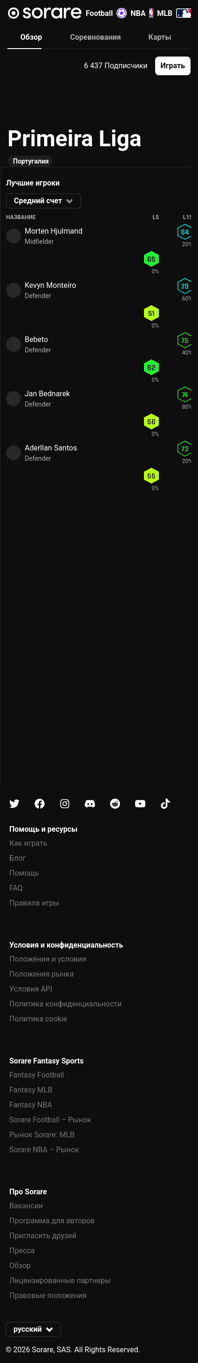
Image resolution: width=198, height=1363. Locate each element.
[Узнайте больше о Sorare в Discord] (90, 804)
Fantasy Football (36, 1074)
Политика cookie (38, 1018)
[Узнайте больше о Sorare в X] (14, 804)
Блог (17, 858)
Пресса (21, 1250)
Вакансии (26, 1205)
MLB (175, 13)
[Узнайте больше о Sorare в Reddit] (115, 804)
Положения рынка (41, 974)
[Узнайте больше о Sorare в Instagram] (65, 804)
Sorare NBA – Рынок (44, 1149)
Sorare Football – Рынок (50, 1119)
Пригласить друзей (42, 1235)
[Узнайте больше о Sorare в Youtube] (140, 804)
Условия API (30, 989)
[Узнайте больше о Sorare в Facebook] (39, 804)
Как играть (28, 843)
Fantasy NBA (30, 1104)
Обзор (20, 1265)
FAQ (16, 888)
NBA (141, 13)
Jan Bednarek (47, 393)
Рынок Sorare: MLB (42, 1134)
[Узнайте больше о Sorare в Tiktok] (165, 804)
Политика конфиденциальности (65, 1003)
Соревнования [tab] (95, 37)
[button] (173, 66)
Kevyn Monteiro (50, 285)
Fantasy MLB (30, 1089)
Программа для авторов (52, 1220)
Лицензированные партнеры (60, 1280)
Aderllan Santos (51, 447)
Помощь (24, 873)
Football (106, 13)
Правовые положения (48, 1295)
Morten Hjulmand (53, 231)
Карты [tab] (160, 37)
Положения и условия (47, 959)
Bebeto (36, 339)
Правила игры (34, 903)
